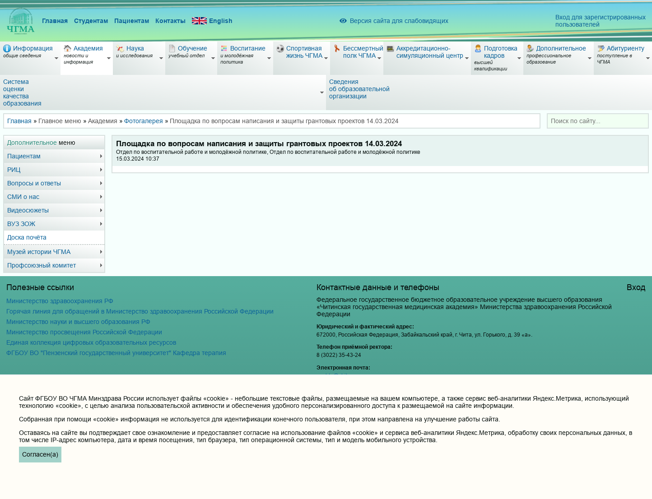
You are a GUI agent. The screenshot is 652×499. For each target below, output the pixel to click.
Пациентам (131, 20)
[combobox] (598, 121)
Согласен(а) (40, 454)
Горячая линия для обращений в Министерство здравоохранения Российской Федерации (140, 311)
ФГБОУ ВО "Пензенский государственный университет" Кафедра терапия (116, 352)
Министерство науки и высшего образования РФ (78, 321)
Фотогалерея (143, 121)
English (212, 21)
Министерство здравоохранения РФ (59, 301)
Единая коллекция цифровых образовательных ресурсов (91, 342)
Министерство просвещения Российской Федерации (84, 332)
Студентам (91, 20)
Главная (55, 20)
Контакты (170, 20)
